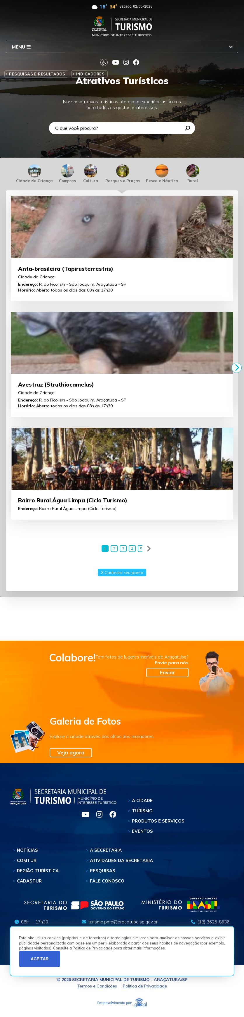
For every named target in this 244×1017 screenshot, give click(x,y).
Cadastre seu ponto (122, 573)
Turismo (142, 811)
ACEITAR (40, 958)
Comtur (26, 861)
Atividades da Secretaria (121, 861)
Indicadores (90, 74)
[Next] (236, 368)
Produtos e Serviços (158, 822)
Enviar (167, 673)
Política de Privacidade (93, 948)
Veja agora (70, 753)
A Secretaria (106, 851)
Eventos (142, 832)
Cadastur (29, 882)
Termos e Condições (97, 987)
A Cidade (142, 801)
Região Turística (38, 871)
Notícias (27, 851)
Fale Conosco (107, 882)
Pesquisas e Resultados (37, 74)
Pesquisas (102, 871)
